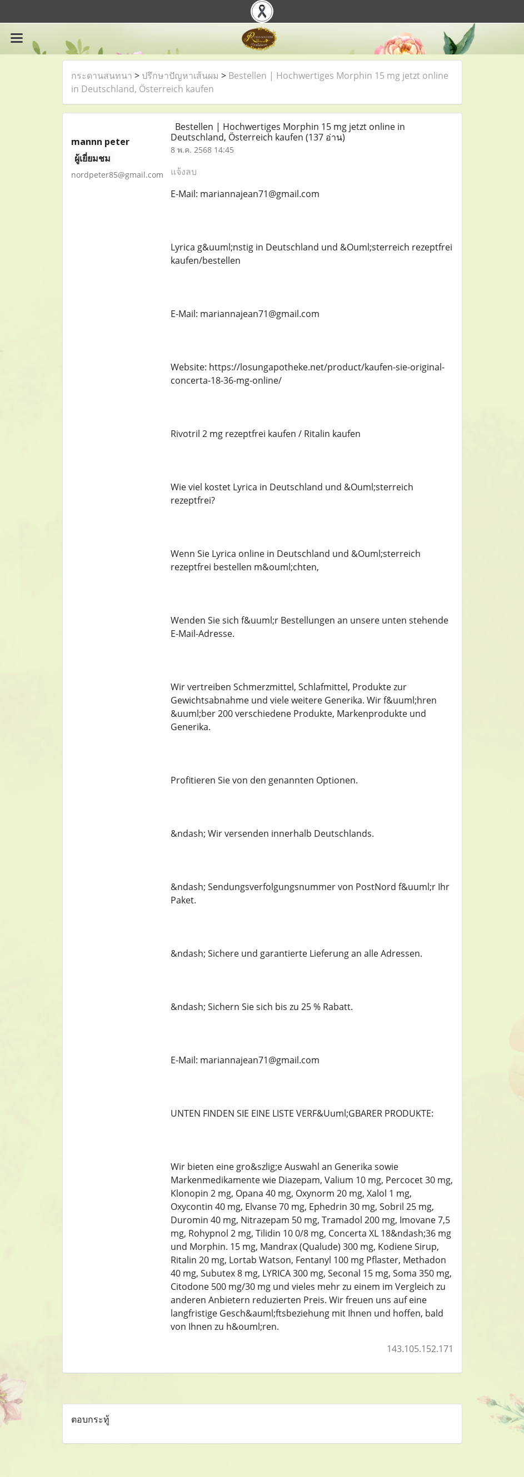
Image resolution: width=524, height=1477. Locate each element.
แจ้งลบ (184, 171)
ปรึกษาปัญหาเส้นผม (180, 75)
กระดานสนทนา (101, 75)
